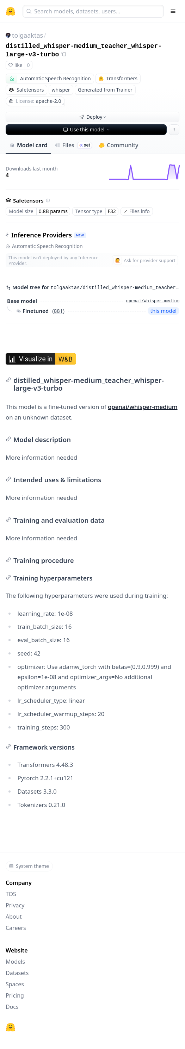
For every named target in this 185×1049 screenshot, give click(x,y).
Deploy (93, 116)
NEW (80, 235)
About (13, 916)
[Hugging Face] (11, 1027)
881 (58, 310)
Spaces (15, 984)
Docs (12, 1007)
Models (15, 962)
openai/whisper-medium (143, 407)
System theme (29, 866)
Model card (28, 145)
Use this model (87, 129)
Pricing (15, 995)
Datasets (17, 973)
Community (118, 145)
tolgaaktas (27, 35)
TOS (11, 894)
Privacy (15, 905)
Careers (16, 928)
